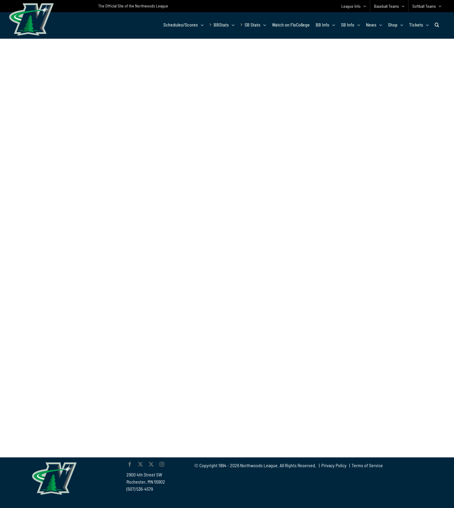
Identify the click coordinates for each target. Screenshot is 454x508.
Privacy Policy (334, 465)
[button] (437, 24)
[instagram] (161, 464)
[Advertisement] (386, 334)
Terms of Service (367, 465)
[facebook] (129, 464)
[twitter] (140, 464)
